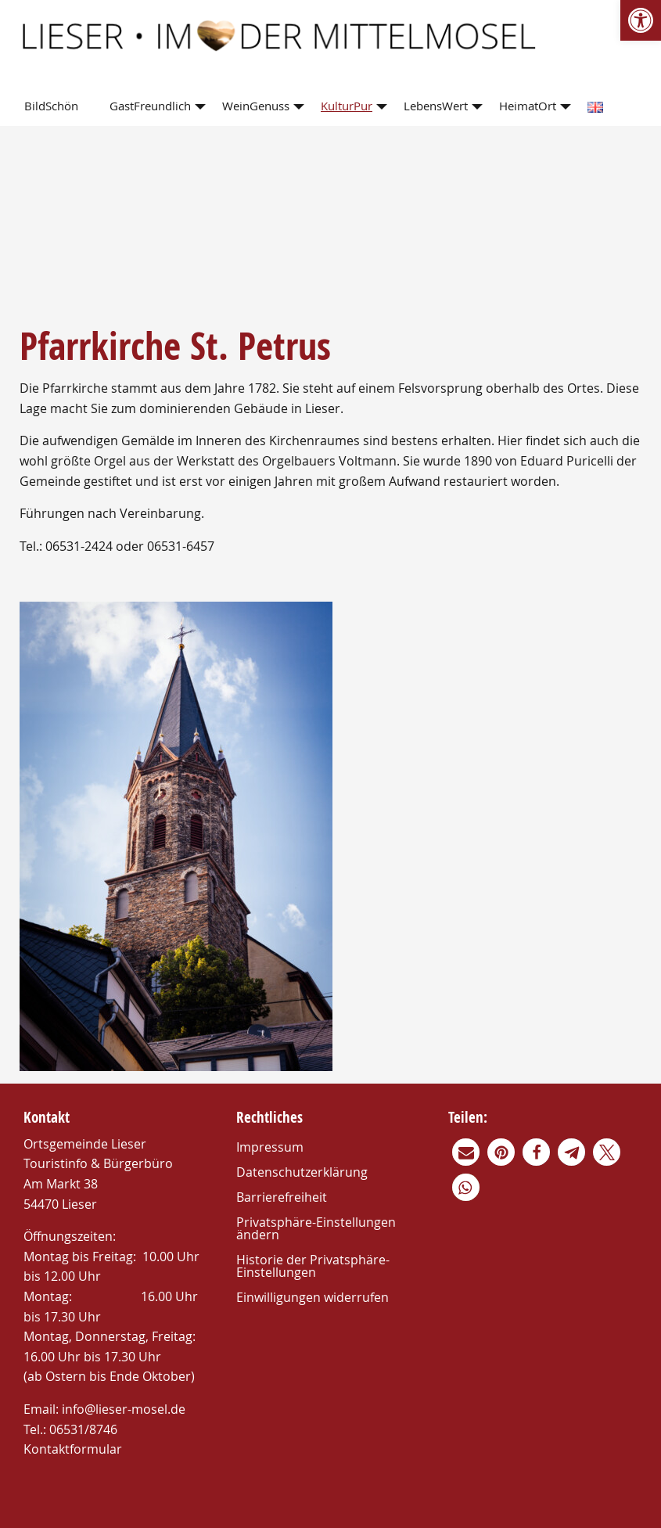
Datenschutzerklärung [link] (302, 1172)
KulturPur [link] (346, 105)
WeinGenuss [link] (255, 105)
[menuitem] (54, 106)
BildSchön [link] (51, 105)
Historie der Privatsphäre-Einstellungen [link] (313, 1266)
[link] (640, 20)
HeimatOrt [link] (527, 105)
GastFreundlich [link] (150, 105)
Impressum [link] (270, 1147)
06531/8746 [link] (83, 1429)
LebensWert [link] (436, 105)
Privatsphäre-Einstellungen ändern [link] (316, 1228)
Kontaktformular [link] (72, 1449)
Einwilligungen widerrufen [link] (312, 1297)
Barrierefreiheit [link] (281, 1197)
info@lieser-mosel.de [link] (123, 1409)
